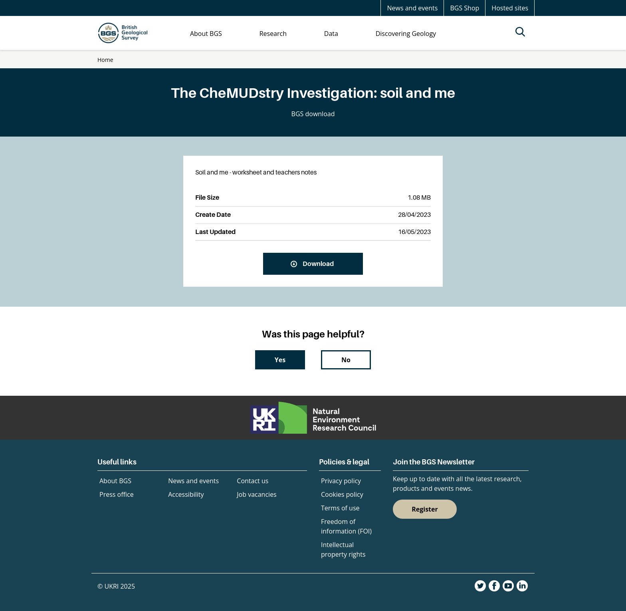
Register (425, 509)
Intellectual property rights (343, 549)
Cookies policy (342, 494)
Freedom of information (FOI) (346, 526)
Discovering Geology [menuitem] (406, 33)
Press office (116, 494)
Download (318, 264)
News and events (412, 8)
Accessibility (186, 494)
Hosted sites (509, 8)
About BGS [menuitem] (206, 33)
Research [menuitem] (273, 33)
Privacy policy (341, 480)
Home (105, 59)
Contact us (252, 480)
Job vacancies (256, 494)
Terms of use (340, 508)
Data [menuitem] (331, 33)
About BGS (115, 480)
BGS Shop (464, 8)
